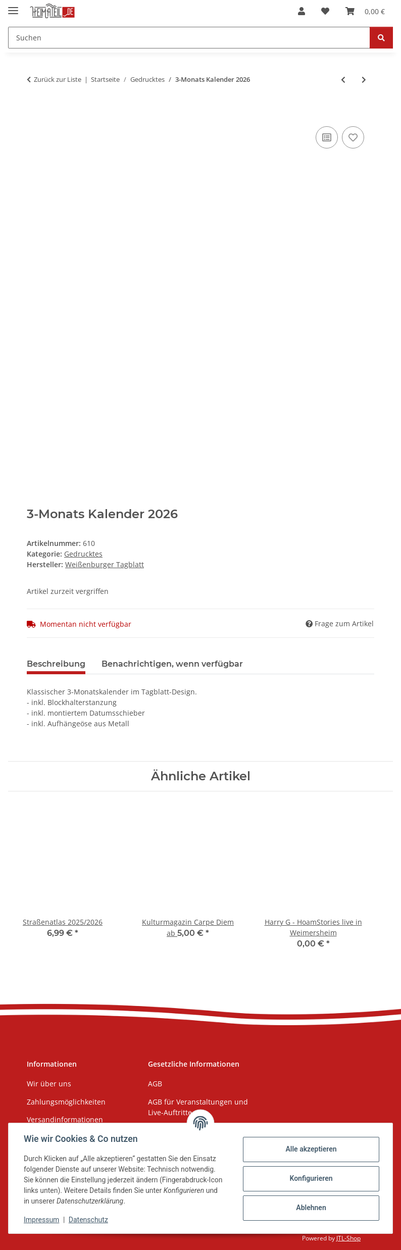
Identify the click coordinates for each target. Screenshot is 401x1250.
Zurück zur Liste (57, 79)
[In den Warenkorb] (35, 112)
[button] (301, 11)
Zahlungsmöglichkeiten (66, 1102)
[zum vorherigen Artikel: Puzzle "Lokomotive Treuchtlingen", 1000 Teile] (343, 79)
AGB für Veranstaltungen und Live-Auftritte (198, 1107)
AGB (155, 1083)
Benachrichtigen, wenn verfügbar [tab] (172, 664)
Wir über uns (49, 1083)
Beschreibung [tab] (56, 664)
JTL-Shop (348, 1238)
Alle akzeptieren (309, 1149)
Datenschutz (89, 1220)
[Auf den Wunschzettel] (353, 137)
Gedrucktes (83, 554)
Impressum (42, 1220)
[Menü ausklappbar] (13, 6)
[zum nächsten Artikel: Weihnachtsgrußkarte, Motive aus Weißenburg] (364, 79)
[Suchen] (381, 37)
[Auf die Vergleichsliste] (327, 137)
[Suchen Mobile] (189, 37)
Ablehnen (310, 1208)
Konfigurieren (309, 1178)
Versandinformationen (65, 1119)
